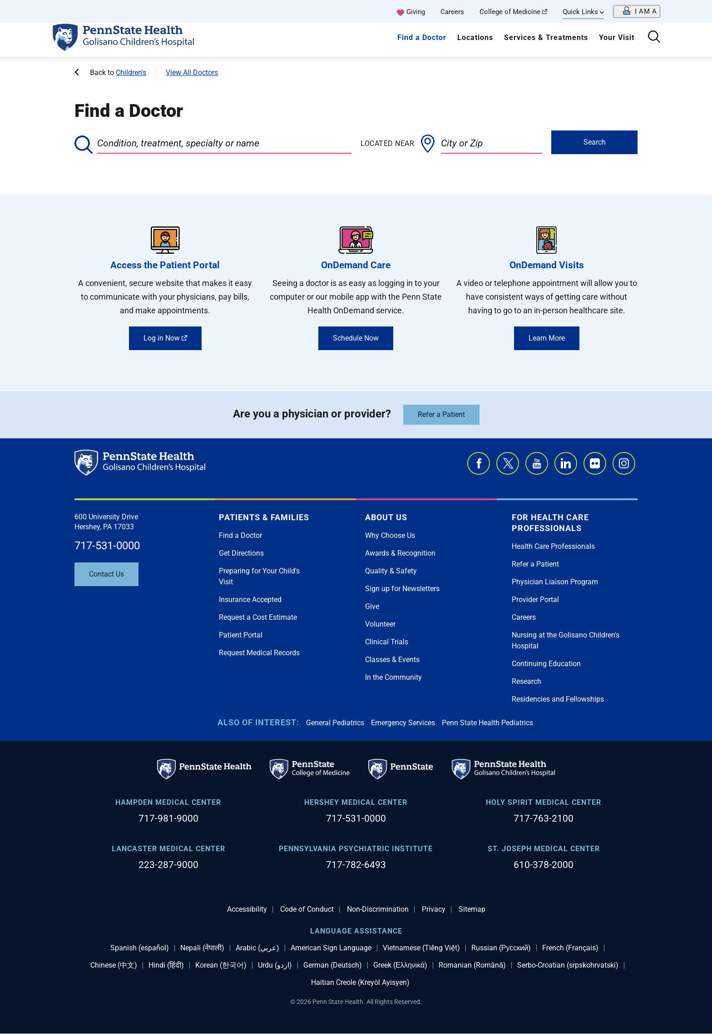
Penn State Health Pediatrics (487, 722)
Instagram (624, 463)
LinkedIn (565, 463)
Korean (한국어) (221, 965)
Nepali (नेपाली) (202, 948)
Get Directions (241, 553)
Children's (131, 72)
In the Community (393, 677)
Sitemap (472, 909)
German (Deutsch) (332, 965)
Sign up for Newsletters (402, 588)
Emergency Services (403, 722)
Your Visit (616, 37)
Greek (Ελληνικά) (400, 965)
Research (526, 681)
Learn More (547, 338)
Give (372, 606)
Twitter (507, 463)
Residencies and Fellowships (558, 699)
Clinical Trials (386, 641)
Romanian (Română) (472, 965)
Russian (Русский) (501, 948)
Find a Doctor (421, 37)
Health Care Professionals (553, 546)
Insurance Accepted (250, 599)
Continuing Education (546, 663)
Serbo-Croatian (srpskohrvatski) (567, 965)
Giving (415, 12)
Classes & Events (392, 659)
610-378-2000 (544, 864)
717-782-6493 (356, 864)
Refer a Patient (441, 414)
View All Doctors (192, 72)
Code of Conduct (307, 909)
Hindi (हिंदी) (166, 965)
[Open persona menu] (636, 11)
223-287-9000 (168, 864)
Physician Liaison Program (555, 581)
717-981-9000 (168, 818)
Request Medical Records (259, 652)
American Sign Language (331, 948)
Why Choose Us (390, 535)
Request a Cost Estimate (258, 617)
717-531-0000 (107, 545)
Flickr (594, 463)
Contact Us (106, 574)
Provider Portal (535, 599)
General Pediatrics (335, 722)
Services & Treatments (546, 37)
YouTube (536, 463)
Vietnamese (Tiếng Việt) (421, 948)
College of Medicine (513, 12)
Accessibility (247, 909)
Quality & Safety (391, 571)
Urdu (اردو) (275, 965)
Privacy (433, 909)
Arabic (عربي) (257, 948)
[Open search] (654, 37)
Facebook (478, 463)
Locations (475, 37)
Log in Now (165, 338)
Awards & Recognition (400, 553)
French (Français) (570, 948)
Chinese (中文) (113, 965)
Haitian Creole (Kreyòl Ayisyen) (360, 982)
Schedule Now (356, 338)
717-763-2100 (544, 818)
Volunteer (380, 624)
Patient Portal (240, 635)
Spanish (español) (139, 948)
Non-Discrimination (378, 909)
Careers (452, 12)
